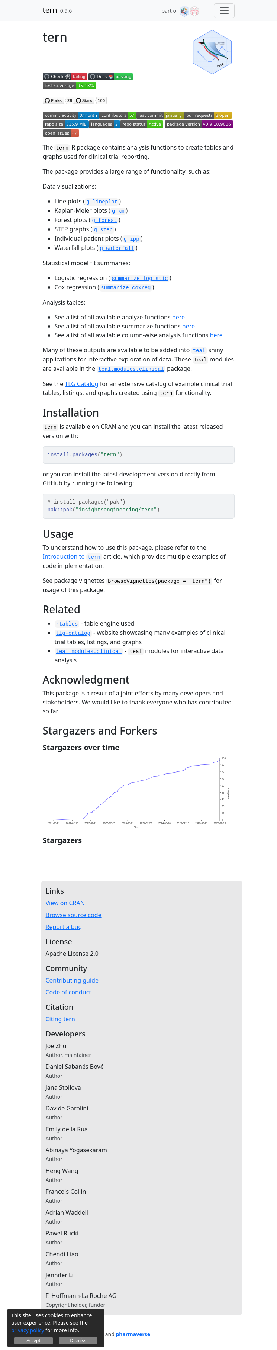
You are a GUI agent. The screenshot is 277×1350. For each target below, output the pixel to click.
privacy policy (27, 1330)
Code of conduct (68, 992)
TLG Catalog (81, 384)
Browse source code (74, 915)
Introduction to (72, 556)
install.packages (72, 455)
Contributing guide (72, 980)
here (178, 317)
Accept (33, 1340)
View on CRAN (65, 903)
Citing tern (60, 1019)
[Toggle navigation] (224, 10)
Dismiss (78, 1340)
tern (50, 10)
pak (68, 510)
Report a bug (64, 927)
